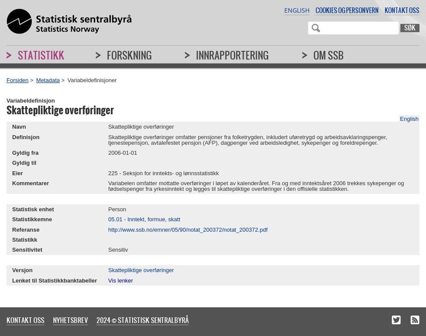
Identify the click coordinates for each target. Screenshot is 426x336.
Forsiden (18, 80)
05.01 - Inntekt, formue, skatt (144, 219)
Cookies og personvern (347, 10)
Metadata (48, 80)
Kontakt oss (402, 10)
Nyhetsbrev (70, 320)
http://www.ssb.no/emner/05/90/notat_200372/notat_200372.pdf (187, 229)
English (297, 10)
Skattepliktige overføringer (141, 270)
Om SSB (328, 55)
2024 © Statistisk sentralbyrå (143, 320)
